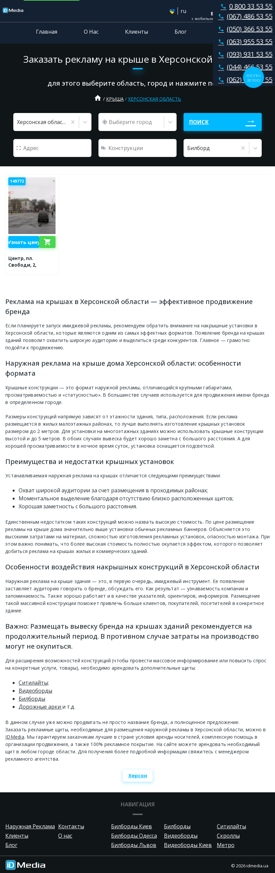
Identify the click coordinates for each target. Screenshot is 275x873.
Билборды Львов (133, 845)
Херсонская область (154, 99)
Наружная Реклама (30, 826)
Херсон (137, 775)
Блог (181, 31)
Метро (225, 845)
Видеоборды (35, 690)
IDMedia (14, 737)
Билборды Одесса (134, 835)
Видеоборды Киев (188, 845)
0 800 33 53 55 (245, 6)
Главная (46, 31)
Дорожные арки (40, 706)
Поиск (198, 122)
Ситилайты (231, 826)
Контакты (226, 31)
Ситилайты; (34, 682)
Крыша (115, 99)
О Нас (91, 31)
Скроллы (228, 835)
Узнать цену (23, 242)
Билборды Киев (131, 826)
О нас (65, 835)
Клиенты (136, 31)
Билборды (32, 698)
